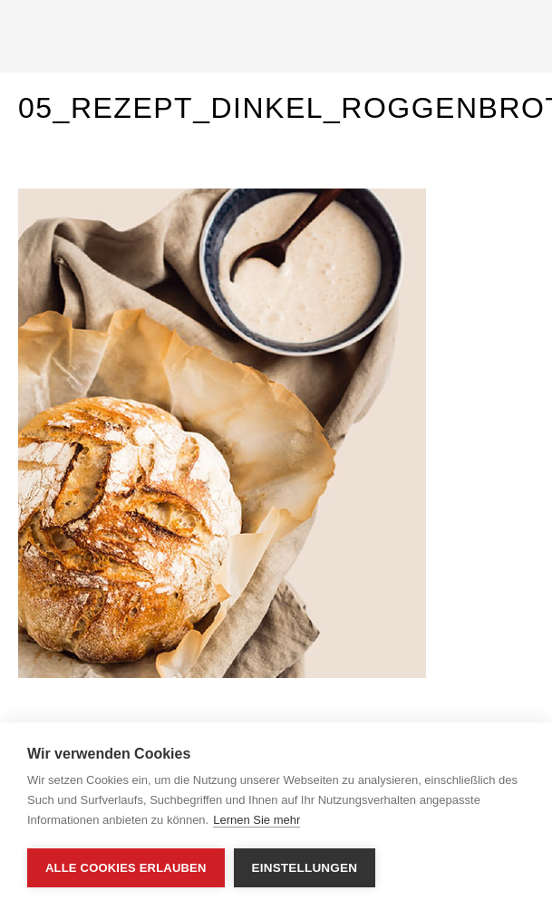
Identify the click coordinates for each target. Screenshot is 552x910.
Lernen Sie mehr (256, 820)
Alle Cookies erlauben (126, 868)
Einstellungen (305, 868)
